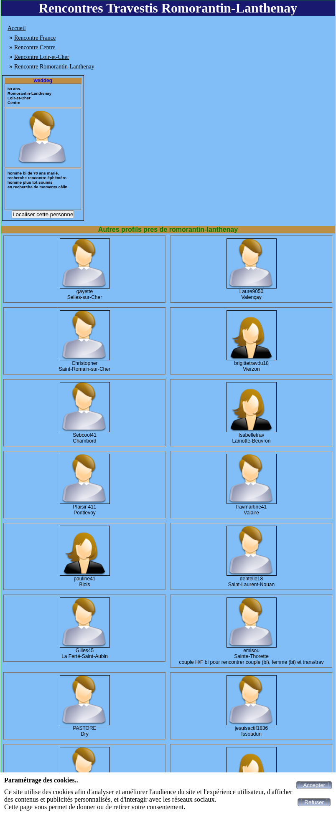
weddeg (42, 81)
